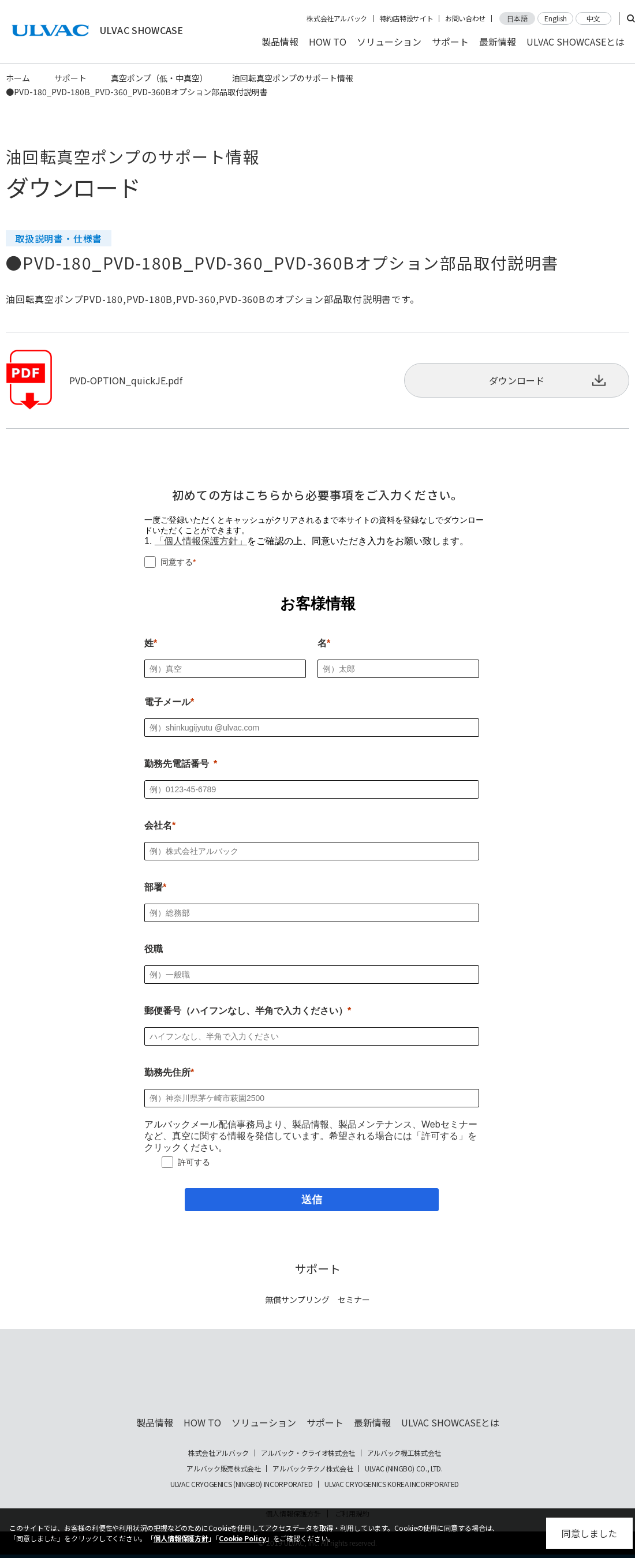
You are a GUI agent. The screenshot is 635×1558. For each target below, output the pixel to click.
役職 (153, 949)
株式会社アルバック (337, 18)
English (555, 18)
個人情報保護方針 (181, 1538)
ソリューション (389, 41)
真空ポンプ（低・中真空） (159, 78)
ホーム (18, 78)
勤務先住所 (167, 1072)
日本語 (517, 18)
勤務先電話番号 (176, 764)
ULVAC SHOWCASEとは (575, 41)
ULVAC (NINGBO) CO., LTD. (403, 1468)
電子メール (167, 702)
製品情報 (280, 41)
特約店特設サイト (406, 18)
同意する (176, 562)
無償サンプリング (297, 1299)
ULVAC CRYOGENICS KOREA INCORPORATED (391, 1484)
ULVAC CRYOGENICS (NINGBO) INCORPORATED (241, 1484)
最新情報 (497, 41)
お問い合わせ (465, 18)
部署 (153, 887)
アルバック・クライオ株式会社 (308, 1453)
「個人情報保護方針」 (201, 541)
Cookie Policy (242, 1538)
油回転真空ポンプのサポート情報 (292, 78)
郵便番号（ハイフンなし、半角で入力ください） (246, 1011)
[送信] (312, 1199)
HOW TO (327, 41)
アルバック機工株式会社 (404, 1453)
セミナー (354, 1299)
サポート (450, 41)
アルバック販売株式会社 (223, 1468)
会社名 (158, 825)
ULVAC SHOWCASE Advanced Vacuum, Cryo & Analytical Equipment (317, 1380)
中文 (593, 18)
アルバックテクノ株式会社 (312, 1468)
